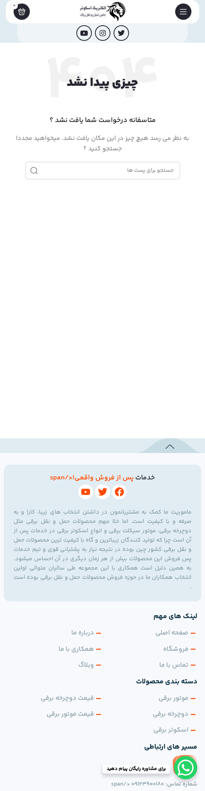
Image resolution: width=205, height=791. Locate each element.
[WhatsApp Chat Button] (185, 767)
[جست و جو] (102, 170)
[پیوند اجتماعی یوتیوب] (84, 33)
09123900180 (147, 784)
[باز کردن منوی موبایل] (183, 11)
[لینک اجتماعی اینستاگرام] (102, 33)
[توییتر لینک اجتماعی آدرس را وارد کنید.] (121, 33)
